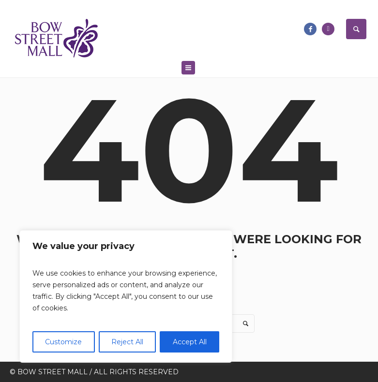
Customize (63, 342)
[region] (125, 296)
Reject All (127, 342)
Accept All (190, 342)
